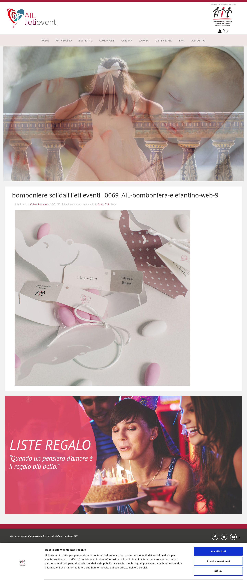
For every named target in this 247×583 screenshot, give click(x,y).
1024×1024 (103, 204)
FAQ (181, 40)
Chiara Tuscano (38, 204)
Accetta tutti (218, 541)
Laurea (144, 40)
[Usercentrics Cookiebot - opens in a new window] (22, 576)
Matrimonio (64, 40)
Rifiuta (218, 561)
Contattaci (198, 40)
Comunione (106, 40)
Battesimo (85, 40)
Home (45, 40)
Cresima (126, 40)
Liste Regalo (163, 40)
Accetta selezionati (218, 551)
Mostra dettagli (197, 576)
